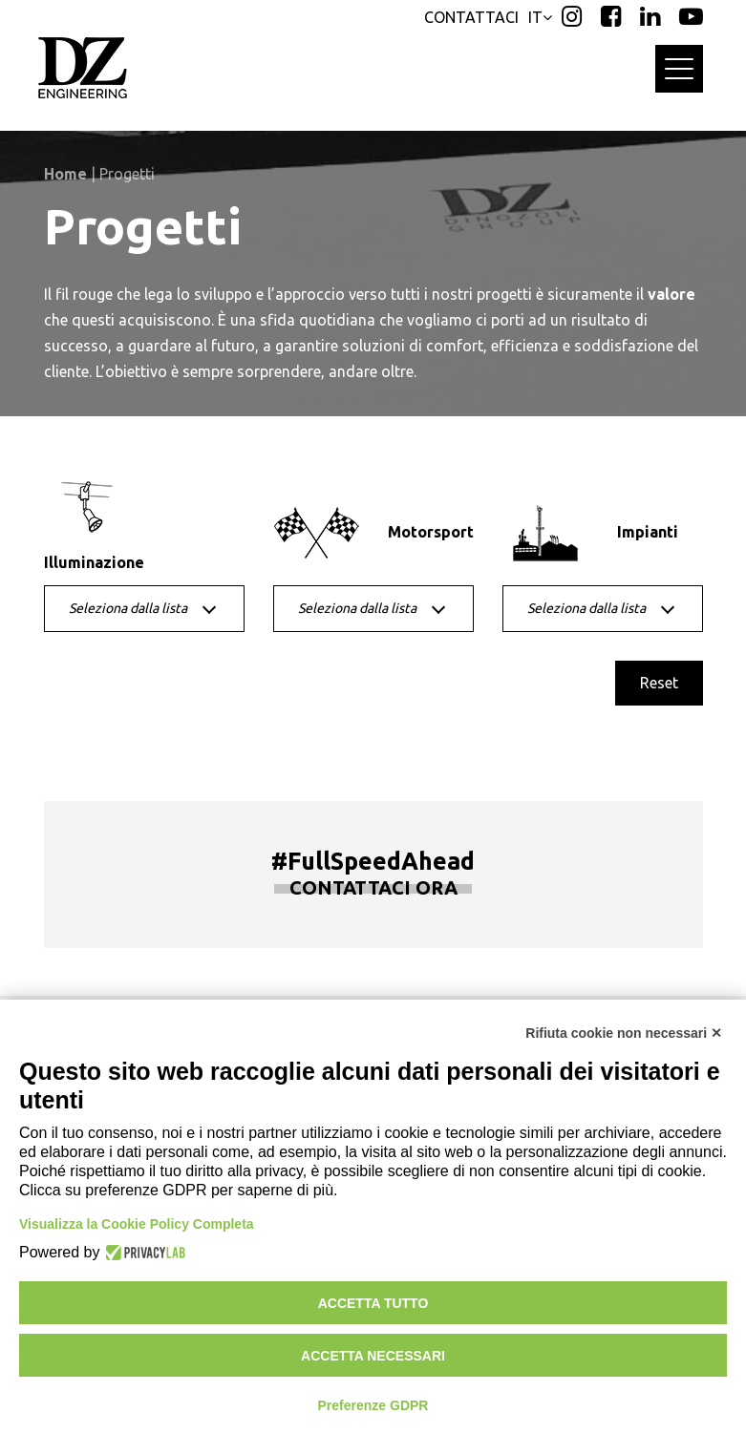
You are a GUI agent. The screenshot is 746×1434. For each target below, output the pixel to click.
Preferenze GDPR (373, 1405)
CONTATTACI (471, 17)
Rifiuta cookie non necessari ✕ (623, 1033)
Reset (659, 682)
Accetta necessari (373, 1355)
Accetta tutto (373, 1303)
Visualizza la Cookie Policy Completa (136, 1224)
